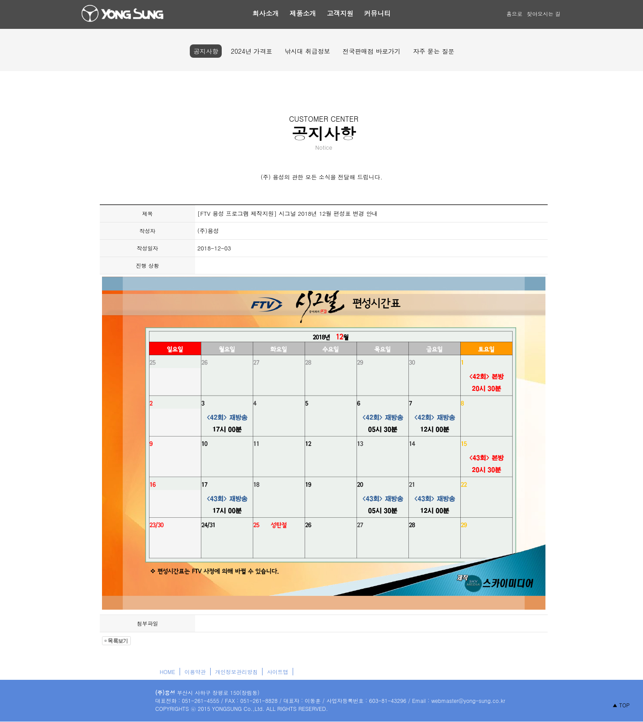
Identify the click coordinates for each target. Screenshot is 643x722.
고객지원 (340, 13)
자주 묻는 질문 (433, 51)
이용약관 (195, 671)
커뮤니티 (377, 13)
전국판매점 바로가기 (371, 51)
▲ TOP (621, 705)
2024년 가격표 (251, 51)
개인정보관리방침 (236, 671)
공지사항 (205, 51)
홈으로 (514, 13)
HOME (167, 671)
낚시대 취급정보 (307, 51)
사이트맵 (277, 671)
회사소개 (265, 13)
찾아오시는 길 (544, 13)
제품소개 (303, 13)
